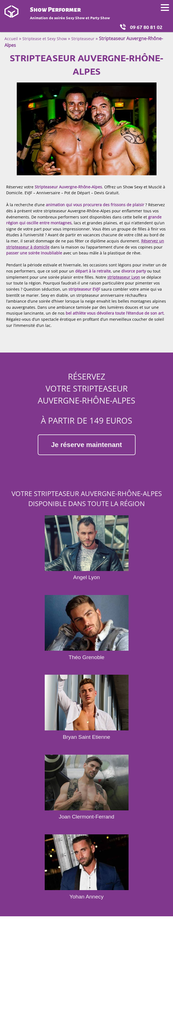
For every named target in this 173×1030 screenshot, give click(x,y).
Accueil (11, 38)
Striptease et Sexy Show (44, 38)
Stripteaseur (82, 38)
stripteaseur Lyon (123, 277)
